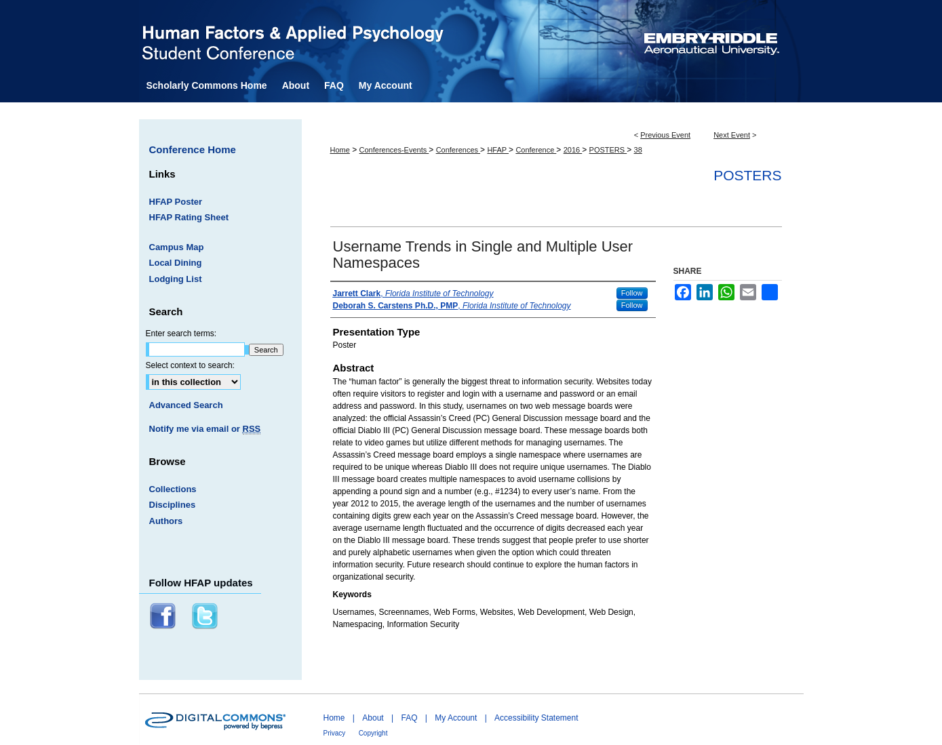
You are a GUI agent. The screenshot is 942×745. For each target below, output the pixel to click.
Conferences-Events (394, 150)
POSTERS (608, 150)
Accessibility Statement (536, 718)
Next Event (731, 135)
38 (638, 150)
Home (340, 150)
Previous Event (665, 135)
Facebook (164, 616)
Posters (747, 175)
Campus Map (176, 247)
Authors (166, 521)
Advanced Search (186, 405)
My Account (456, 718)
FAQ (409, 718)
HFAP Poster (176, 202)
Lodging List (175, 279)
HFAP (498, 150)
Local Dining (175, 263)
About (372, 718)
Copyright (373, 733)
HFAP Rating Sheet (189, 217)
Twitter (206, 616)
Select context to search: (190, 365)
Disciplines (172, 505)
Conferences (458, 150)
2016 (573, 150)
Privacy (334, 733)
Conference (535, 150)
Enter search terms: (181, 333)
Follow (632, 293)
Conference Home (192, 149)
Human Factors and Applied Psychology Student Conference (385, 36)
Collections (173, 489)
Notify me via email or (205, 429)
